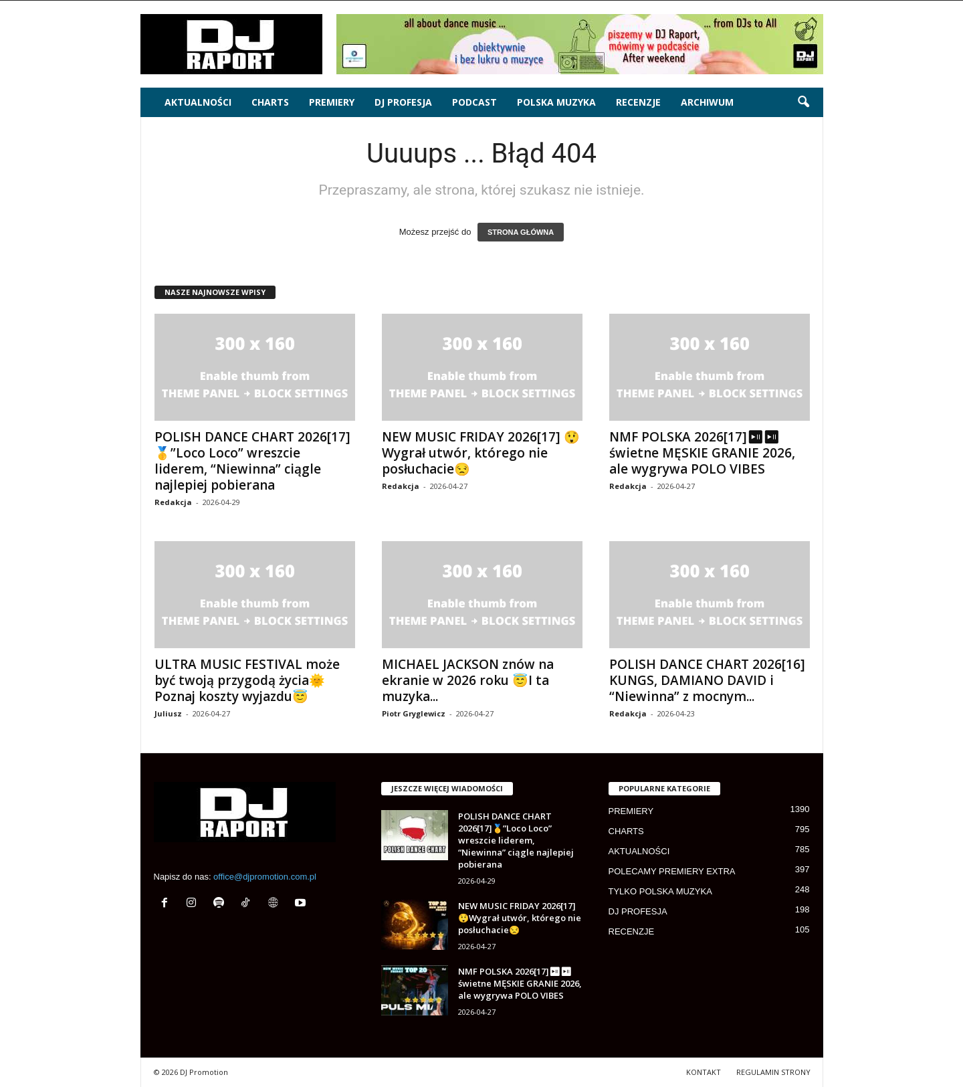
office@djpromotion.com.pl (264, 877)
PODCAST (474, 102)
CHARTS (270, 102)
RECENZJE (638, 102)
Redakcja (173, 502)
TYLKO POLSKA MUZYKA (660, 891)
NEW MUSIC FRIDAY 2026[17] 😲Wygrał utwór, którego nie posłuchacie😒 (481, 453)
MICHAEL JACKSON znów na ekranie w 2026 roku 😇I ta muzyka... (468, 680)
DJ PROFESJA (403, 102)
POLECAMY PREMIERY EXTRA (672, 871)
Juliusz (168, 713)
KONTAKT (703, 1072)
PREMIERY (331, 102)
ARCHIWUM (707, 102)
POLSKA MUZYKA (556, 102)
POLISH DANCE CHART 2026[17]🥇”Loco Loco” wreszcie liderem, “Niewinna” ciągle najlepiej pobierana (252, 461)
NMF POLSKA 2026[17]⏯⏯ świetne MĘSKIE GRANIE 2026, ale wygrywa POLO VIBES (702, 453)
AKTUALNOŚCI (198, 102)
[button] (803, 102)
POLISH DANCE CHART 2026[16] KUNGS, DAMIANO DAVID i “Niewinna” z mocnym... (707, 680)
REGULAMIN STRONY (773, 1072)
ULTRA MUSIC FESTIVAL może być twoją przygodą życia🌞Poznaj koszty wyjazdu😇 (247, 680)
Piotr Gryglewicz (413, 713)
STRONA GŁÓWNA (521, 232)
